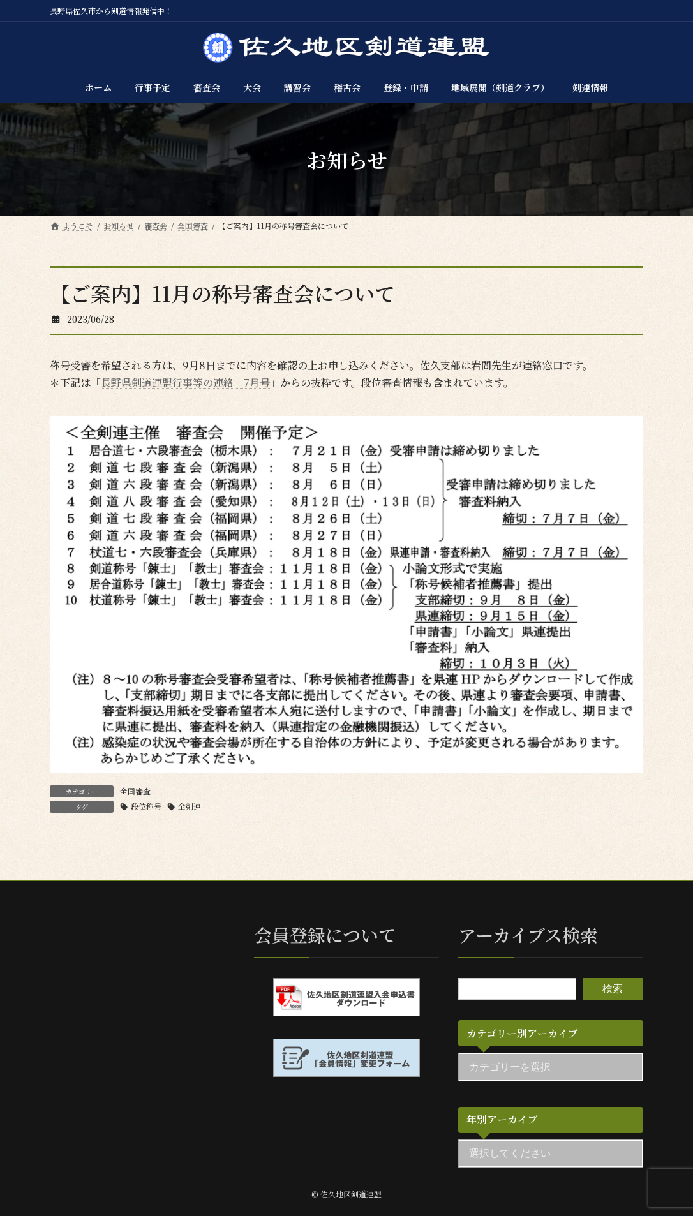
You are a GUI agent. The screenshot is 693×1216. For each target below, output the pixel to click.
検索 (612, 988)
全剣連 (189, 806)
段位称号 (146, 806)
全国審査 (135, 790)
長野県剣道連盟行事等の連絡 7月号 (185, 382)
